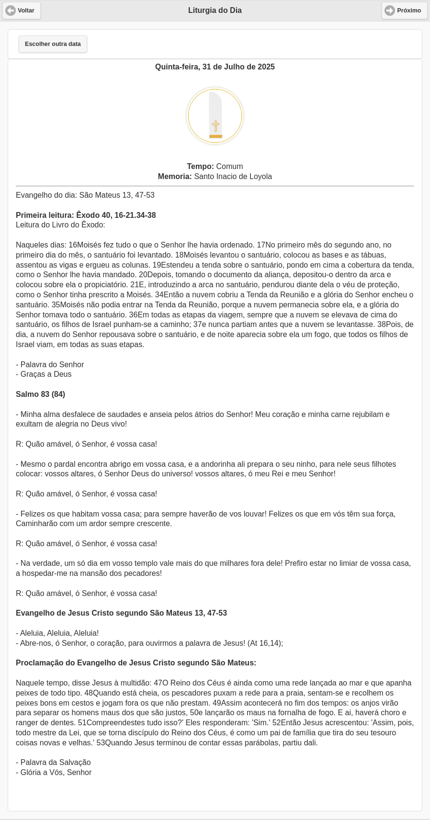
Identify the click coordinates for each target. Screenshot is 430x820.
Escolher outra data (53, 44)
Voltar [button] (26, 10)
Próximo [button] (409, 10)
